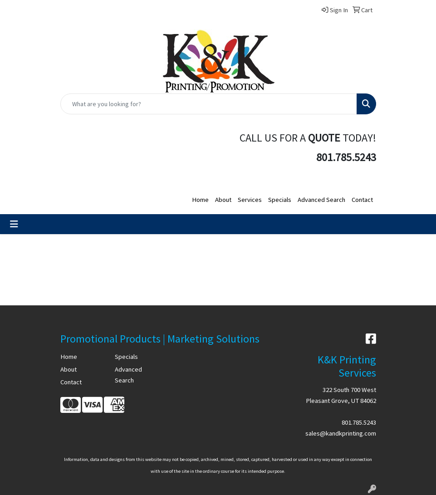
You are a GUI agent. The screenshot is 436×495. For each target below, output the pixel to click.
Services (250, 200)
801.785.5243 (359, 422)
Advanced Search (321, 200)
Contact (362, 200)
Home (200, 200)
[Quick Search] (208, 103)
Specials (279, 200)
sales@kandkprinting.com (340, 433)
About (223, 200)
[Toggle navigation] (14, 224)
